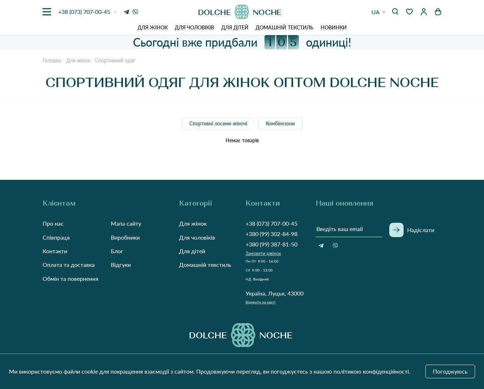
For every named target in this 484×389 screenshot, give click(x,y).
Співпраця (56, 237)
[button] (379, 12)
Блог (117, 251)
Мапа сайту (126, 223)
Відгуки (121, 264)
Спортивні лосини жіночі (218, 123)
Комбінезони (280, 123)
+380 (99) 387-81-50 (271, 244)
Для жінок (153, 27)
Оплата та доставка (69, 264)
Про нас (53, 223)
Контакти (55, 251)
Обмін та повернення (70, 278)
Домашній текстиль (284, 27)
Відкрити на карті (260, 302)
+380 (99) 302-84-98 (271, 233)
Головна (52, 60)
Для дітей (234, 27)
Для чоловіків (194, 27)
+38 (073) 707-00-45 (271, 223)
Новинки (334, 27)
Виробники (125, 237)
